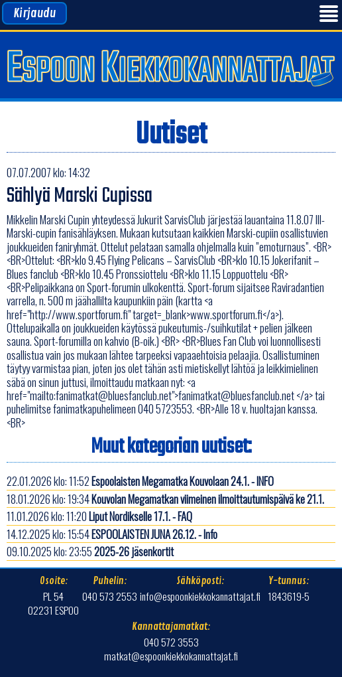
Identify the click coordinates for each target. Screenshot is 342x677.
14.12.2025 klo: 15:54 (112, 534)
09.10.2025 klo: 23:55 (90, 551)
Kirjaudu (34, 13)
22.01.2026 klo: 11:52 (140, 481)
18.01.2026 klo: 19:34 (165, 498)
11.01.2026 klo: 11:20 (99, 516)
